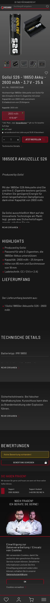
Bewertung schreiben (30, 462)
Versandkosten (21, 123)
